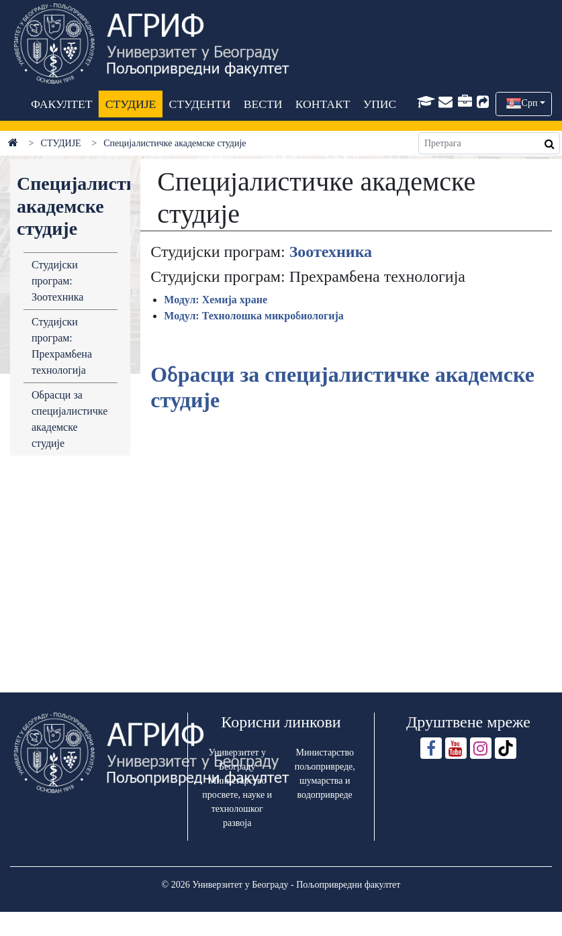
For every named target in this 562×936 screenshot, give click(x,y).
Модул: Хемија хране (215, 299)
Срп (530, 103)
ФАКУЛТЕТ (62, 104)
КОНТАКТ (322, 104)
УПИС (379, 104)
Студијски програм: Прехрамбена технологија (62, 346)
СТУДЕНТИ (199, 104)
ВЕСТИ (262, 104)
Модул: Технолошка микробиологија (254, 315)
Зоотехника (330, 251)
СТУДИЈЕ (130, 104)
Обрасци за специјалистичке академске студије (69, 419)
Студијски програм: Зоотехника (57, 281)
